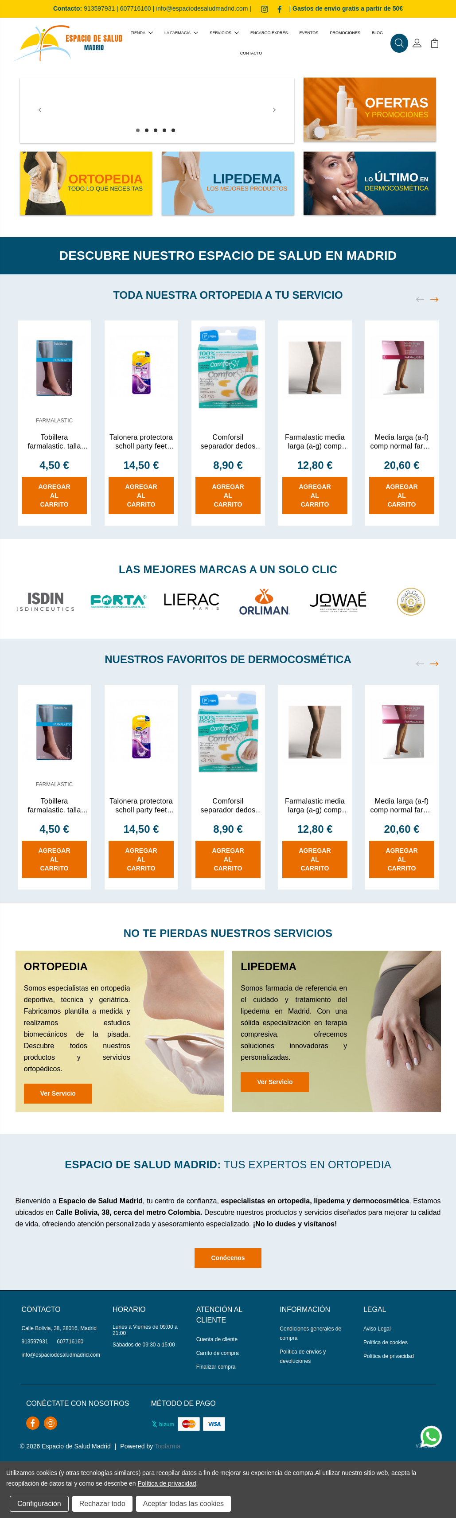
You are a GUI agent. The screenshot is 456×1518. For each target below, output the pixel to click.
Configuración (39, 1503)
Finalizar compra (216, 1367)
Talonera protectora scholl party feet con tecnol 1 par (141, 442)
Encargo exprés (269, 33)
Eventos (309, 33)
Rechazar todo (102, 1503)
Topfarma (167, 1446)
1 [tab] (138, 130)
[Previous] (40, 110)
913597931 (99, 8)
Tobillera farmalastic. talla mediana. (54, 442)
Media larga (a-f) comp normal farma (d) (401, 442)
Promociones (345, 33)
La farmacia (181, 33)
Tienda (142, 33)
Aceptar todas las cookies (183, 1503)
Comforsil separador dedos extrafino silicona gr (228, 442)
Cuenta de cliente (217, 1339)
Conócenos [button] (228, 1257)
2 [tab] (147, 130)
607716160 (135, 8)
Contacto (251, 53)
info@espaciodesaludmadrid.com (202, 8)
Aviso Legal (377, 1329)
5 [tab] (173, 130)
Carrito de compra (217, 1353)
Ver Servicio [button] (58, 1093)
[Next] (274, 110)
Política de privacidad (388, 1356)
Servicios (224, 33)
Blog (377, 33)
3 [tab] (155, 130)
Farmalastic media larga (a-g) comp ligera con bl (315, 442)
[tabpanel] (157, 110)
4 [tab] (164, 130)
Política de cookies (385, 1342)
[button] (399, 43)
